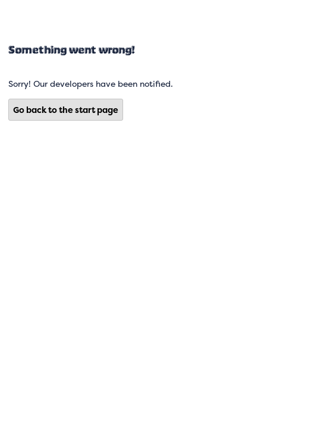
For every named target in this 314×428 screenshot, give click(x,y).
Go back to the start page (65, 109)
